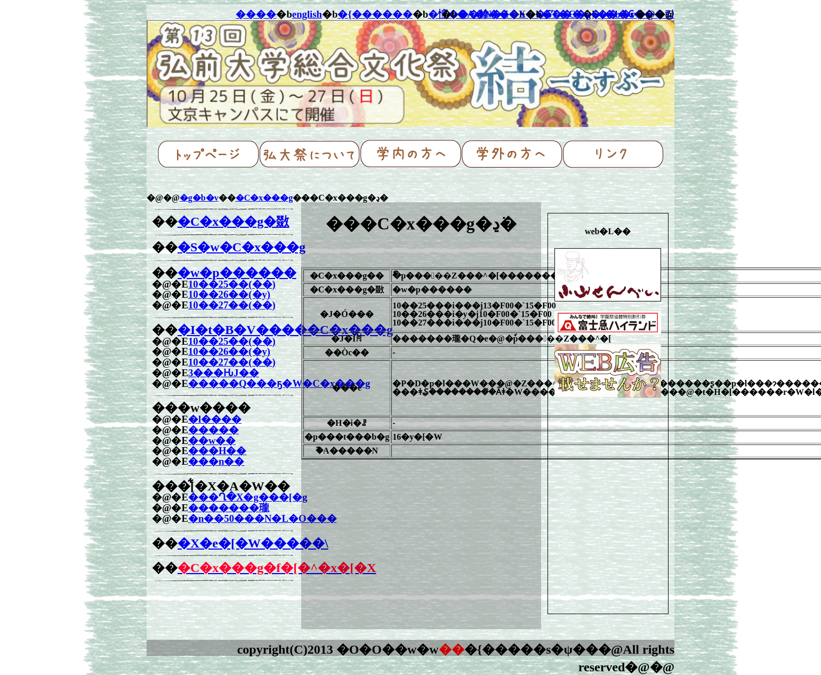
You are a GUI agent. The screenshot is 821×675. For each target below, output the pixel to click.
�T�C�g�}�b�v (588, 14)
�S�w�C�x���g (241, 247)
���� (256, 14)
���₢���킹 (636, 14)
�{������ (374, 14)
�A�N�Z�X (491, 14)
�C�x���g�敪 (233, 221)
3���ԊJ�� (223, 372)
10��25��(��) (232, 284)
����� (213, 429)
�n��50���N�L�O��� (262, 518)
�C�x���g (264, 197)
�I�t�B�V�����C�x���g (285, 330)
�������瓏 (228, 507)
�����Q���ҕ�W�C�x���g (279, 383)
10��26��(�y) (229, 294)
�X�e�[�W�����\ (253, 543)
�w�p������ (237, 273)
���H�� (217, 450)
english (307, 14)
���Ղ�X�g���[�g (247, 497)
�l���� (215, 419)
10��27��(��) (232, 305)
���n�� (216, 461)
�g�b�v (199, 197)
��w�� (212, 440)
